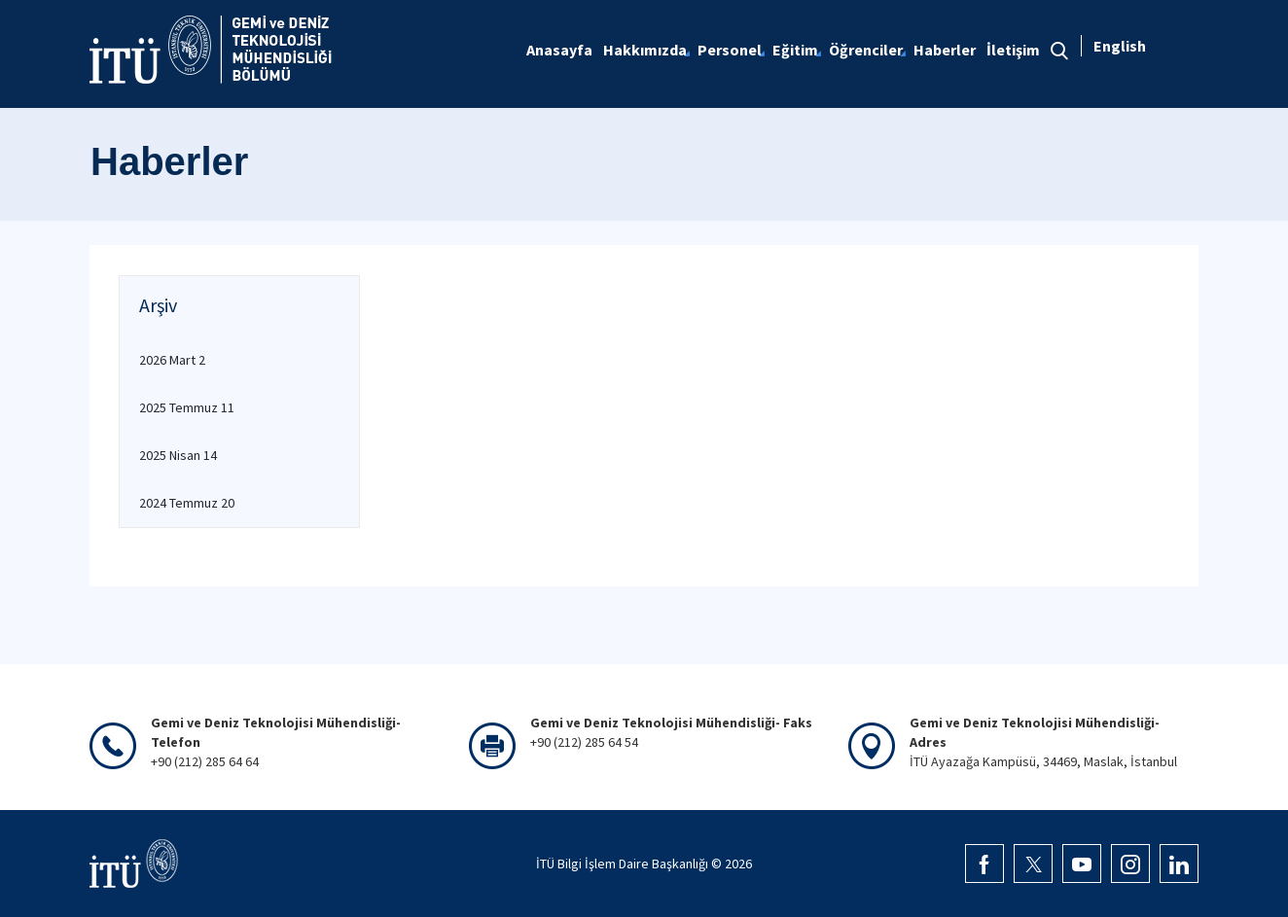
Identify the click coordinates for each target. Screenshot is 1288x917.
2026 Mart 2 (172, 360)
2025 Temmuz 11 (186, 407)
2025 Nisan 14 (178, 455)
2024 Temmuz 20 (186, 502)
